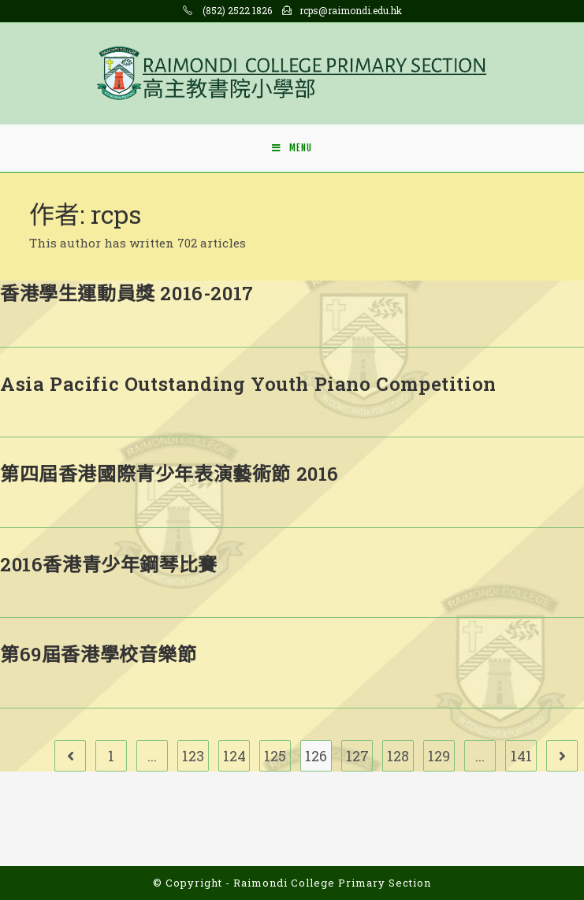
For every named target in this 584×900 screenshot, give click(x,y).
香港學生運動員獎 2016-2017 (127, 293)
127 (357, 755)
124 (234, 755)
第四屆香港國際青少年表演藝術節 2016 (169, 473)
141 (521, 755)
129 (439, 755)
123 (193, 755)
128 (398, 755)
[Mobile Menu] (292, 148)
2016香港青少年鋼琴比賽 (109, 564)
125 (275, 755)
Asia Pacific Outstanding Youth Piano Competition (248, 383)
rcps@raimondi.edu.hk (350, 10)
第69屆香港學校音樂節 (98, 654)
